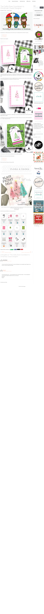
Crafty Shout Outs (22, 1)
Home (9, 1)
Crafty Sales (34, 1)
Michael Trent (4, 35)
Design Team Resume (15, 1)
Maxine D (4, 270)
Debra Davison (4, 34)
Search (42, 7)
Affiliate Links (28, 1)
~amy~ (40, 58)
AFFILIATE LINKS (40, 69)
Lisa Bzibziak (4, 36)
